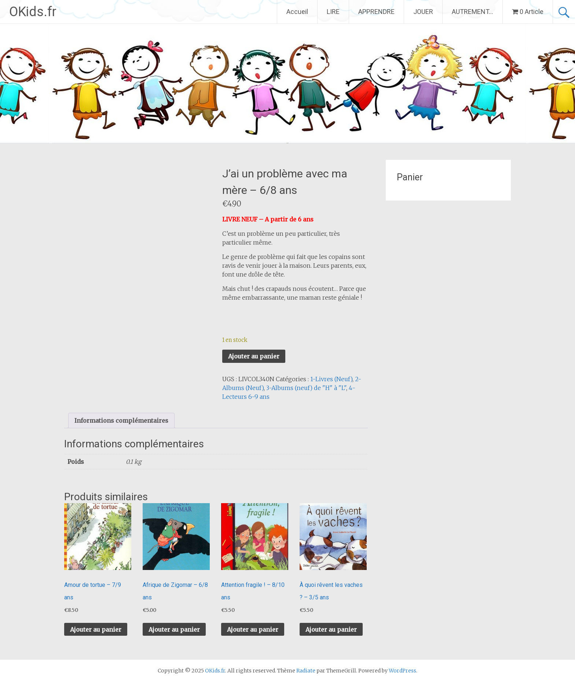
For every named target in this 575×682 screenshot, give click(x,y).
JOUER (423, 11)
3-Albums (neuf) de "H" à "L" (306, 387)
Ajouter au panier (253, 356)
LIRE (333, 11)
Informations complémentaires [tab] (121, 420)
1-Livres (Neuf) (331, 379)
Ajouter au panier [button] (95, 629)
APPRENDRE (376, 11)
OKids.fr (32, 11)
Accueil (297, 11)
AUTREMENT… (472, 11)
